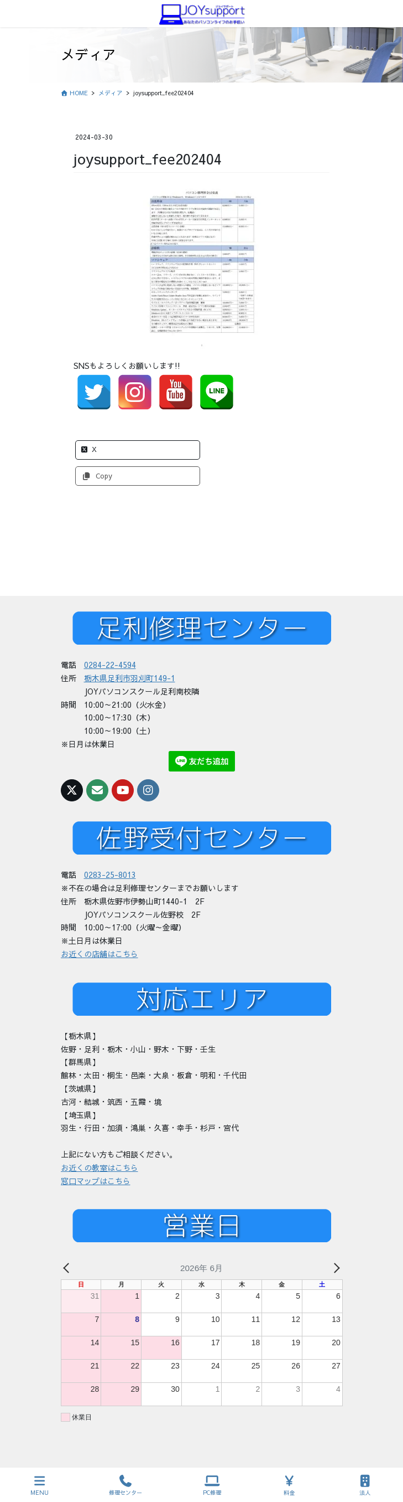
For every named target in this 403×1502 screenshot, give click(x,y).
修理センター (125, 1485)
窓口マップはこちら (95, 1180)
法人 (365, 1485)
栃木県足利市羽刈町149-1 (129, 677)
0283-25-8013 (110, 874)
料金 (289, 1485)
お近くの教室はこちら (99, 1167)
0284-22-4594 (110, 664)
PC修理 (212, 1485)
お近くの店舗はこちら (99, 953)
